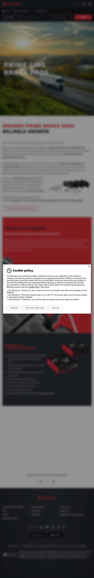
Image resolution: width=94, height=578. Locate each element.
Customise (58, 308)
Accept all (14, 308)
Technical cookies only (36, 308)
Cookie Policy (34, 287)
